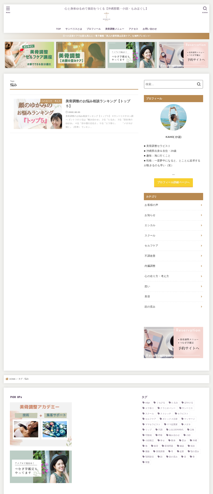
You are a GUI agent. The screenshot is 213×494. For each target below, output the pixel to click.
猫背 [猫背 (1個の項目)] (156, 446)
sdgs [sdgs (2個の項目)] (147, 402)
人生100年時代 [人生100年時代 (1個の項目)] (176, 429)
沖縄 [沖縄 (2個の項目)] (195, 440)
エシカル (150, 225)
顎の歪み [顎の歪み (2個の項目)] (194, 451)
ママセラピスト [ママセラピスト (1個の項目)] (152, 424)
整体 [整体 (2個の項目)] (173, 440)
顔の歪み (150, 306)
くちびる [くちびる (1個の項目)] (160, 402)
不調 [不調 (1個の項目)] (160, 429)
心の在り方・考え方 (157, 276)
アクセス (133, 29)
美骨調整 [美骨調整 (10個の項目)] (160, 451)
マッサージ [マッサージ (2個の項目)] (189, 419)
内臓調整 (150, 265)
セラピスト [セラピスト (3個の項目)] (183, 413)
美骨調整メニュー (114, 29)
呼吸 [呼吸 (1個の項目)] (160, 435)
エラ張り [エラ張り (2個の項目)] (149, 408)
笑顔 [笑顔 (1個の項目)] (192, 446)
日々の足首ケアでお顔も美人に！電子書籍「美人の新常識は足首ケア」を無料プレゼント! (106, 36)
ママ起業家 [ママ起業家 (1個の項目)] (172, 424)
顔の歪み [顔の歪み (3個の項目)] (173, 456)
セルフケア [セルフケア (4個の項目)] (150, 419)
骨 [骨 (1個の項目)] (194, 456)
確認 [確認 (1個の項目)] (182, 446)
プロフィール (94, 29)
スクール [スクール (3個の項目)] (149, 413)
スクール (150, 235)
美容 (147, 296)
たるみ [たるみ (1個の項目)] (174, 402)
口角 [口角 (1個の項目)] (192, 429)
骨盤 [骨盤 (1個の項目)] (147, 462)
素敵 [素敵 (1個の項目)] (147, 451)
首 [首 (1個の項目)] (185, 456)
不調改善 (150, 255)
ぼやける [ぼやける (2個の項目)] (188, 402)
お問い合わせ (150, 29)
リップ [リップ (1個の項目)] (148, 429)
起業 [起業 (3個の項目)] (182, 451)
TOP (58, 29)
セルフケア (151, 245)
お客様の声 (151, 205)
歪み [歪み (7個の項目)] (184, 440)
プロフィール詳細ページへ (173, 182)
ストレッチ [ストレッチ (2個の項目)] (165, 413)
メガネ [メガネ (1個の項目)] (187, 424)
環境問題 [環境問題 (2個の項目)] (169, 446)
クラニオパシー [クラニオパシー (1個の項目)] (167, 408)
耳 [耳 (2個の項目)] (172, 451)
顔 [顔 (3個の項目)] (161, 456)
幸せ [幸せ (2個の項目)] (162, 440)
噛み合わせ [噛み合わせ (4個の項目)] (174, 435)
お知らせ (150, 215)
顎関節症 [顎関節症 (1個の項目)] (149, 456)
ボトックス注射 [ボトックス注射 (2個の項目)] (170, 419)
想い (147, 286)
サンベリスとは (73, 29)
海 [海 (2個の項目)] (146, 446)
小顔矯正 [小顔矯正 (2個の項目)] (149, 440)
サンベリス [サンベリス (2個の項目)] (187, 408)
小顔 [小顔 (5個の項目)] (188, 435)
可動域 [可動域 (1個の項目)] (148, 435)
